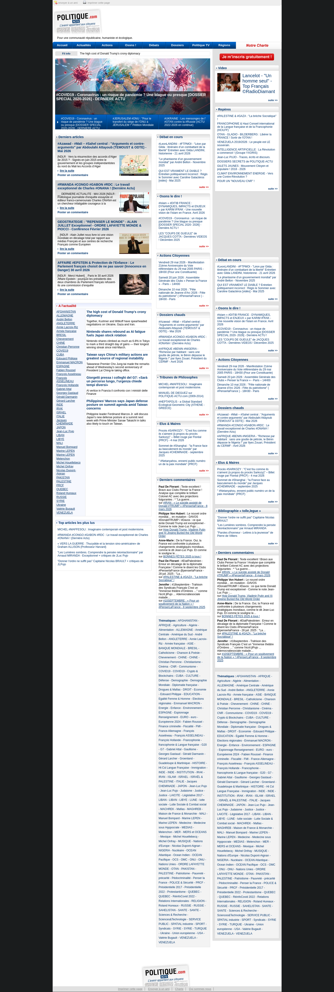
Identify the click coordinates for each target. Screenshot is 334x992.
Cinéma (163, 666)
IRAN (162, 777)
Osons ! (130, 45)
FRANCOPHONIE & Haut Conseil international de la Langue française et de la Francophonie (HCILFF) (246, 127)
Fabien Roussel (66, 370)
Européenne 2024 (170, 721)
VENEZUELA (65, 512)
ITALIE (61, 416)
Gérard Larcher (66, 400)
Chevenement (65, 339)
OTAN (175, 868)
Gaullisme (190, 749)
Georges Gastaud (67, 393)
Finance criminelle (170, 726)
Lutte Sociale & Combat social (188, 804)
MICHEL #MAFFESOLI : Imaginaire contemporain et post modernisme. (101, 529)
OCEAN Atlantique (256, 860)
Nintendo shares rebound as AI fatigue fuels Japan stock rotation (116, 333)
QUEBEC (62, 489)
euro (193, 717)
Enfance (176, 708)
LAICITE (175, 795)
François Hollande (68, 385)
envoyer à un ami (68, 2)
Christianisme (192, 662)
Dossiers (177, 45)
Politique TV (200, 45)
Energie (163, 708)
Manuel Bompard (67, 447)
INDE (60, 404)
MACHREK (167, 809)
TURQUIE (200, 928)
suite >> (204, 187)
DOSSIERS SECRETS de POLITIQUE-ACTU (245, 161)
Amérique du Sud (182, 634)
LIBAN (61, 435)
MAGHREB (194, 809)
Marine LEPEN (66, 450)
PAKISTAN (63, 477)
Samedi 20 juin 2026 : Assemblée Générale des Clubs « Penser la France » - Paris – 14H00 (183, 281)
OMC (184, 859)
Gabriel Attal (64, 389)
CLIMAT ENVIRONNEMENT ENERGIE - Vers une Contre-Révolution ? (245, 175)
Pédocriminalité (181, 878)
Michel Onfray (65, 466)
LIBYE (60, 439)
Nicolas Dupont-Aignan (186, 845)
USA (200, 933)
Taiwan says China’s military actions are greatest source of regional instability (117, 356)
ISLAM (172, 777)
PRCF (60, 485)
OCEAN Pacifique (247, 864)
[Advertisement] (195, 21)
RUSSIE (62, 497)
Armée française (66, 331)
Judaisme (186, 790)
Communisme (187, 666)
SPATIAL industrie (182, 924)
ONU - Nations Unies (240, 869)
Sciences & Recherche (173, 914)
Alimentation (166, 629)
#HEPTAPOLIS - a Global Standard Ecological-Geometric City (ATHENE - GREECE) (182, 405)
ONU (193, 859)
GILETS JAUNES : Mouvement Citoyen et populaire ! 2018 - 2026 (243, 167)
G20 (204, 744)
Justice (199, 790)
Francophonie (191, 740)
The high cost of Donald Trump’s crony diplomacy (110, 53)
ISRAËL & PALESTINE (233, 800)
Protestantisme (176, 891)
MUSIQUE (184, 841)
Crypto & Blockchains (230, 717)
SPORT (200, 924)
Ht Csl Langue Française (174, 767)
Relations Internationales (174, 901)
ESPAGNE (63, 366)
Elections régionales (229, 740)
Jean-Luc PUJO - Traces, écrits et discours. (243, 157)
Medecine (185, 822)
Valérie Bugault (66, 508)
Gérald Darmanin (67, 396)
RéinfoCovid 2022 (184, 896)
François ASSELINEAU (65, 379)
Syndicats (165, 928)
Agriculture (179, 625)
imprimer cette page (99, 2)
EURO (184, 717)
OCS (175, 859)
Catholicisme (167, 652)
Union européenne (183, 933)
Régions (224, 45)
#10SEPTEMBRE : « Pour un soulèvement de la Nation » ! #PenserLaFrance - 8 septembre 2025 (182, 604)
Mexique (165, 836)
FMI (198, 726)
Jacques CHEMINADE (65, 422)
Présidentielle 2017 (170, 887)
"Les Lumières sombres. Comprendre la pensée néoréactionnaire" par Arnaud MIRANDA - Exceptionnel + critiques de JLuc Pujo (100, 554)
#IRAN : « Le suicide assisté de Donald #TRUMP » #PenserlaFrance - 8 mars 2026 (183, 506)
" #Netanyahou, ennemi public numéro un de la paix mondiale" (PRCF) (182, 462)
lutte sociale (244, 818)
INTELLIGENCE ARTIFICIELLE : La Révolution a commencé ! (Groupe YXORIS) (246, 151)
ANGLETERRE (66, 323)
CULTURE (192, 675)
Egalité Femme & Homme (174, 698)
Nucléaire (178, 850)
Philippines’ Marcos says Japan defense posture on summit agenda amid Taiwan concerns (117, 404)
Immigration (198, 767)
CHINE (61, 342)
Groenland (186, 758)
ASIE (190, 643)
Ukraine (61, 504)
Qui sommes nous (200, 989)
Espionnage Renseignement (236, 749)
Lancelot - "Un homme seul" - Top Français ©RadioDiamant (259, 83)
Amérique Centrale (247, 685)
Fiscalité (188, 726)
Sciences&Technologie (173, 919)
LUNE (193, 800)
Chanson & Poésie (188, 652)
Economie (200, 689)
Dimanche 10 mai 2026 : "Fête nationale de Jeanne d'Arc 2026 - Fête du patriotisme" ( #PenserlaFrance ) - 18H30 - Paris (182, 294)
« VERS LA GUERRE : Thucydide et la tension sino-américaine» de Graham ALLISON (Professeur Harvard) (99, 545)
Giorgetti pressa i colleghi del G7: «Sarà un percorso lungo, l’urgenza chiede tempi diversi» (117, 381)
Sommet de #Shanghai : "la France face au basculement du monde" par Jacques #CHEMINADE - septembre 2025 (183, 450)
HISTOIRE (198, 763)
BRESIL (61, 335)
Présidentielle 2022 (229, 892)
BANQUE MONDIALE (172, 648)
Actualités (83, 45)
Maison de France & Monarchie (178, 813)
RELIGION (197, 901)
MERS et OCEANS (195, 832)
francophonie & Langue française (179, 744)
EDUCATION (192, 694)
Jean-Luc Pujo (65, 431)
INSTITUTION (185, 772)
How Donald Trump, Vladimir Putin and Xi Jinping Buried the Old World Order (182, 533)
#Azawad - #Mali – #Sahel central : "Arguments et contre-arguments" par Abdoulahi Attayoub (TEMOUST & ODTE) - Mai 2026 (102, 147)
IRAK (60, 408)
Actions (107, 45)
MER (178, 832)
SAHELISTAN (167, 910)
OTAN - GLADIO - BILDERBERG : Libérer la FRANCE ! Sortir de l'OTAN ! (244, 136)
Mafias (181, 809)
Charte (179, 989)
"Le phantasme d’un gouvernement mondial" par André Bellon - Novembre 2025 (182, 162)
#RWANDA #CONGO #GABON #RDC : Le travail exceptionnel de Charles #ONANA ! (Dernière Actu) (96, 186)
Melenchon (63, 458)
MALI (60, 443)
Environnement (192, 708)
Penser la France (250, 883)
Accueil (62, 45)
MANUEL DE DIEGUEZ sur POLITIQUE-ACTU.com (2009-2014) (181, 394)
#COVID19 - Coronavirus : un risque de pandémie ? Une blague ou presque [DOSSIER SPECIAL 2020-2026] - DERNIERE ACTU (81, 123)
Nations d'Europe (227, 855)
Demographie (179, 680)
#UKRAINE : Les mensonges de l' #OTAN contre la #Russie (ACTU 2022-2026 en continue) (185, 122)
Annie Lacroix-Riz (67, 327)
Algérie (193, 625)
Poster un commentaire (73, 175)
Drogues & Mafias (170, 689)
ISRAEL (61, 412)
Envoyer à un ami (159, 989)
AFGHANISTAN (66, 311)
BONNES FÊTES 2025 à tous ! (182, 556)
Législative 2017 (193, 795)
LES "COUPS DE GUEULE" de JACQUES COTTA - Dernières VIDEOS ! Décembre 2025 (183, 237)
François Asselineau (69, 374)
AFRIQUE (165, 625)
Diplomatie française (184, 685)
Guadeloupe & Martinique (174, 763)
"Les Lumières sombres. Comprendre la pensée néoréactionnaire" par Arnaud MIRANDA (246, 526)
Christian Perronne (68, 346)
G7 (162, 749)
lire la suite (67, 170)
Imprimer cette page (130, 989)
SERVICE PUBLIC (258, 915)
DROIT (187, 689)
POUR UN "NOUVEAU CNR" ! (236, 181)
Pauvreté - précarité (263, 878)
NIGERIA (164, 850)
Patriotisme (183, 873)
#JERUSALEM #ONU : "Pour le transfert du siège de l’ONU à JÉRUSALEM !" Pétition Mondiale (133, 122)
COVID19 (62, 350)
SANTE (182, 910)
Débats (154, 45)
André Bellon (64, 319)
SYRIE (61, 501)
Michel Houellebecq (69, 462)
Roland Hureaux (66, 493)
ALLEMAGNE (65, 315)
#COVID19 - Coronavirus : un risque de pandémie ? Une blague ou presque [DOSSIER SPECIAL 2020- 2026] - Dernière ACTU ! (183, 223)
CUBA (60, 354)
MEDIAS (187, 827)
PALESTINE (64, 481)
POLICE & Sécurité (181, 882)
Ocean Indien (181, 855)
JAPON (61, 427)
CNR (174, 666)
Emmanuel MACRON (70, 362)
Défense (164, 680)
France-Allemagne (170, 731)
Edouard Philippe (67, 358)
